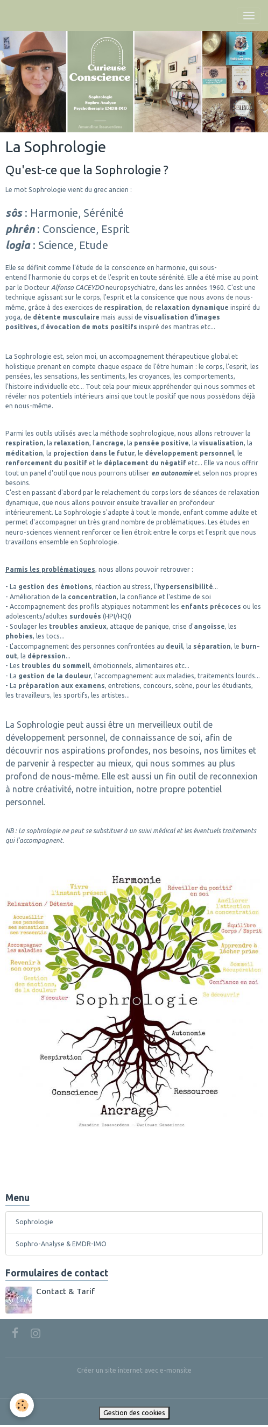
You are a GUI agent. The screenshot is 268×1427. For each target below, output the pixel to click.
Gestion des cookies (134, 1412)
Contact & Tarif (65, 1291)
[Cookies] (22, 1405)
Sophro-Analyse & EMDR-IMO (61, 1243)
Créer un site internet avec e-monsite (134, 1370)
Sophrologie (34, 1221)
